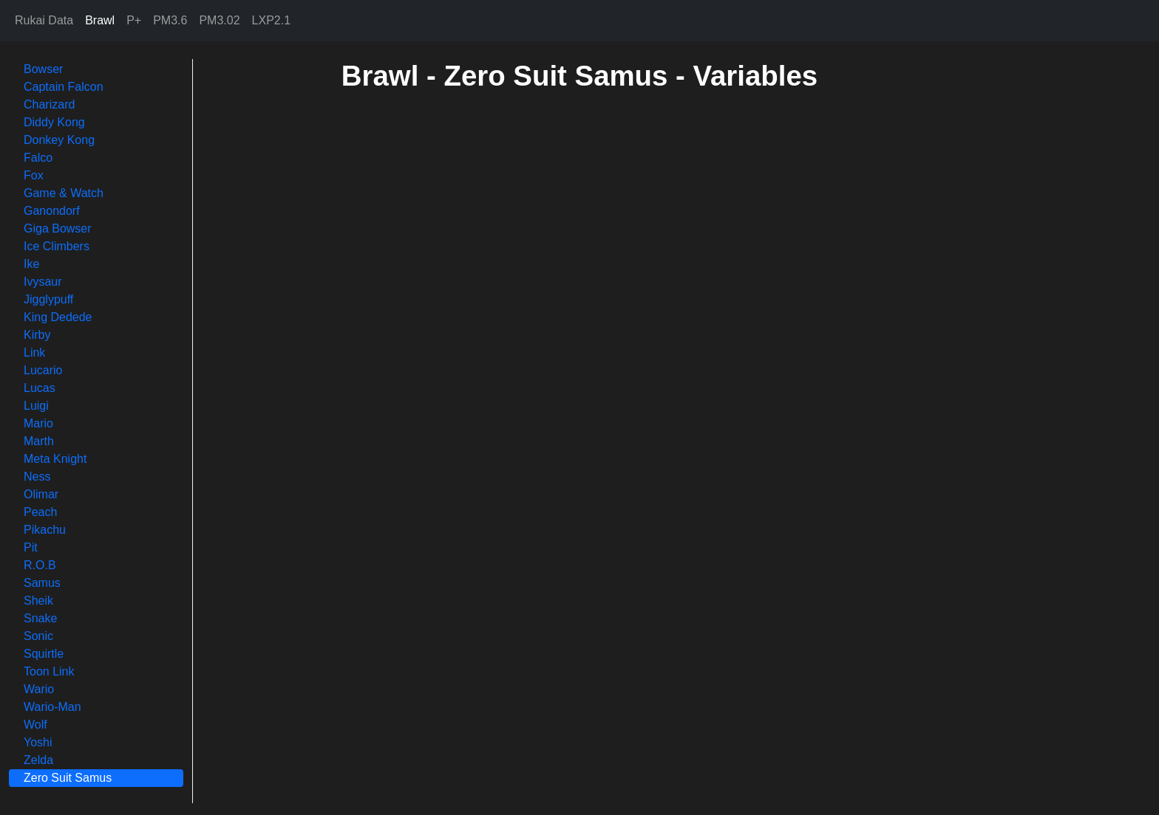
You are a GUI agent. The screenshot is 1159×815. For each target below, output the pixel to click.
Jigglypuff (48, 299)
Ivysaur (43, 281)
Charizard (49, 104)
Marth (39, 441)
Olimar (41, 494)
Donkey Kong (59, 140)
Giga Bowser (58, 228)
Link (34, 352)
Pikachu (45, 529)
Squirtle (44, 653)
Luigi (36, 405)
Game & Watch (63, 193)
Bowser (43, 69)
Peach (40, 512)
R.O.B (40, 565)
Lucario (43, 370)
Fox (34, 175)
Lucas (39, 388)
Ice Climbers (56, 246)
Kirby (37, 335)
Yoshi (38, 742)
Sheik (38, 600)
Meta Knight (55, 459)
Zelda (38, 760)
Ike (31, 264)
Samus (42, 583)
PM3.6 (170, 20)
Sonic (38, 636)
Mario (38, 423)
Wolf (35, 724)
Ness (37, 476)
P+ (133, 20)
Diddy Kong (54, 122)
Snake (40, 618)
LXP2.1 (271, 20)
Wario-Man (52, 707)
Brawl (100, 20)
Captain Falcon (63, 86)
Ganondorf (52, 210)
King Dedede (58, 317)
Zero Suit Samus (68, 777)
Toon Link (49, 671)
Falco (38, 157)
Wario (39, 689)
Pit (31, 547)
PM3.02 (219, 20)
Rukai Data (44, 20)
